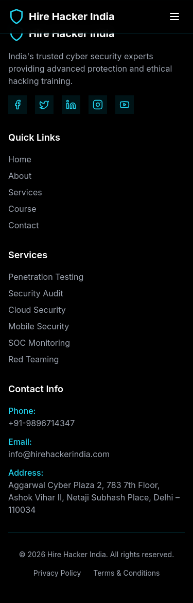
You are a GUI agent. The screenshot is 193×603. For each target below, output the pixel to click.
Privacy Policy (57, 572)
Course (22, 209)
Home (19, 159)
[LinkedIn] (71, 104)
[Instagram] (98, 104)
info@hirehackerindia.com (59, 454)
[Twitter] (44, 104)
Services (25, 192)
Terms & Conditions (126, 572)
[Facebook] (17, 104)
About (19, 176)
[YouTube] (124, 104)
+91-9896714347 (41, 423)
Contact (23, 225)
